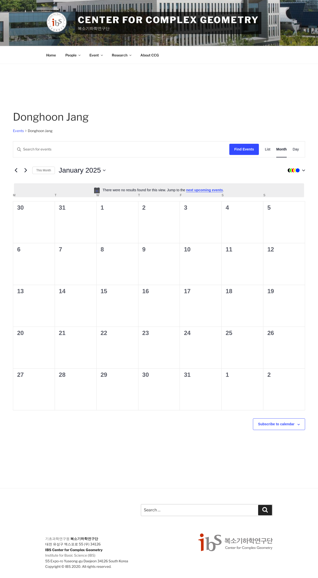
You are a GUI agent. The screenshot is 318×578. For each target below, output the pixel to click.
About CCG (149, 55)
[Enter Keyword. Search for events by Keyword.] (121, 149)
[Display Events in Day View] (296, 149)
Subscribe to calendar (276, 424)
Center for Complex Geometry (168, 19)
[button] (295, 170)
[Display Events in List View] (267, 149)
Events (18, 131)
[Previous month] (16, 170)
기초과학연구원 (57, 538)
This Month (43, 170)
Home (51, 55)
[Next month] (26, 170)
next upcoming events (204, 190)
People (73, 55)
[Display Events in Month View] (281, 149)
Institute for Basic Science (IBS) (70, 555)
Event (96, 55)
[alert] (159, 190)
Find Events (244, 149)
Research (122, 55)
